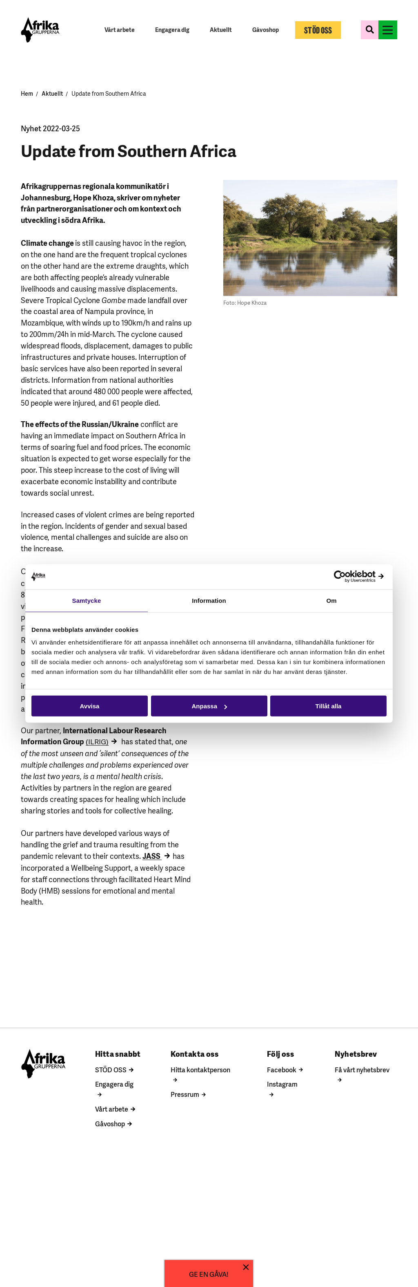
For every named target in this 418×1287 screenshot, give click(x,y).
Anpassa (209, 706)
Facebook (281, 1069)
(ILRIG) (97, 742)
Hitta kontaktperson (199, 1069)
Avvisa (90, 706)
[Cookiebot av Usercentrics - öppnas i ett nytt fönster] (351, 576)
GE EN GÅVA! (208, 1273)
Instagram (281, 1084)
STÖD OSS (109, 1069)
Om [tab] (331, 600)
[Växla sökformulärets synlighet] (371, 30)
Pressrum (183, 1094)
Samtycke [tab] (86, 600)
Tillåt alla (329, 706)
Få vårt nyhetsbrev (361, 1069)
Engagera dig (112, 1084)
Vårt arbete (109, 1109)
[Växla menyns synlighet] (388, 30)
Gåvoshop (108, 1123)
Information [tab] (209, 600)
